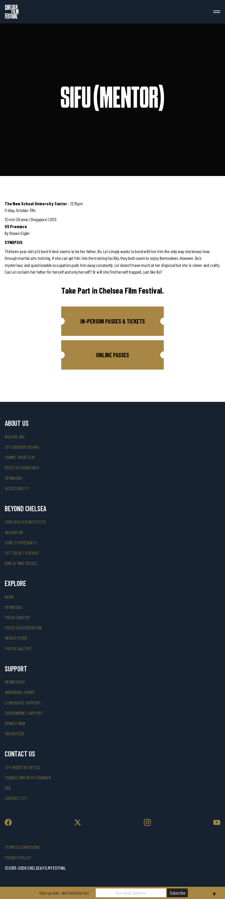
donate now (15, 723)
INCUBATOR (14, 532)
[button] (112, 321)
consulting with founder (28, 777)
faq (7, 787)
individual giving (20, 692)
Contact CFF (16, 798)
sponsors (13, 478)
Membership (15, 682)
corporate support (23, 702)
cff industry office (22, 767)
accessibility (17, 488)
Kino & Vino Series (21, 563)
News (9, 597)
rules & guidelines (22, 467)
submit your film (20, 457)
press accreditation (23, 627)
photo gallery (18, 648)
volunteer (14, 733)
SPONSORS (13, 607)
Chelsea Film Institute (25, 521)
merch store (16, 638)
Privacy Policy (18, 857)
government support (24, 713)
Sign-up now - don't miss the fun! (64, 892)
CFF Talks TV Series (22, 553)
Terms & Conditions (22, 847)
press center (17, 617)
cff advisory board (22, 447)
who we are (15, 436)
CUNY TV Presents (21, 542)
